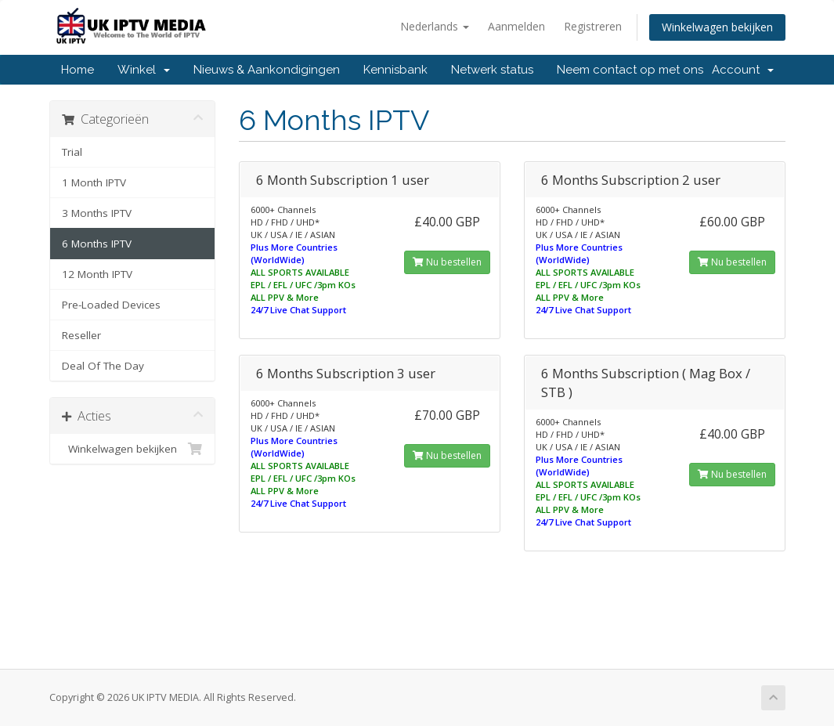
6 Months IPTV (97, 244)
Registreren (593, 26)
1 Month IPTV (94, 182)
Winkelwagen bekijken (717, 27)
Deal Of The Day (103, 366)
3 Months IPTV (97, 213)
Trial (72, 152)
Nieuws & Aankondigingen (266, 70)
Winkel (143, 70)
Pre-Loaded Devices (111, 305)
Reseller (81, 335)
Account (743, 70)
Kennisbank (395, 70)
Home (77, 70)
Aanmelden (516, 26)
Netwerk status (492, 70)
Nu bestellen (447, 262)
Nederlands (434, 26)
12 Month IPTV (97, 274)
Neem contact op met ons (630, 70)
